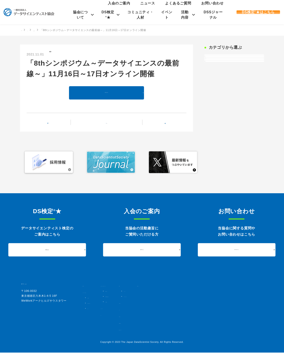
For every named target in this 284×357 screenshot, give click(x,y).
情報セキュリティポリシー (209, 334)
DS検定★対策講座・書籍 (155, 304)
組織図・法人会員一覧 (100, 307)
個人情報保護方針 (203, 327)
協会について (81, 14)
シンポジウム (205, 295)
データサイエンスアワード (213, 300)
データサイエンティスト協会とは (103, 296)
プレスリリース (219, 83)
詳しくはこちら (106, 97)
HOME (25, 29)
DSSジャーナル (212, 14)
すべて (212, 60)
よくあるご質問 (196, 7)
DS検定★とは (149, 299)
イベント (166, 14)
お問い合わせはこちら (236, 254)
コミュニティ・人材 (140, 14)
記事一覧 (109, 126)
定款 (90, 312)
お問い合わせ (216, 7)
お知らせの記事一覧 (63, 30)
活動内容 (184, 14)
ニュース (179, 7)
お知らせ (58, 53)
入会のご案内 (163, 7)
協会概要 (92, 302)
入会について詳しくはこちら (142, 254)
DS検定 (213, 106)
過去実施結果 (148, 310)
